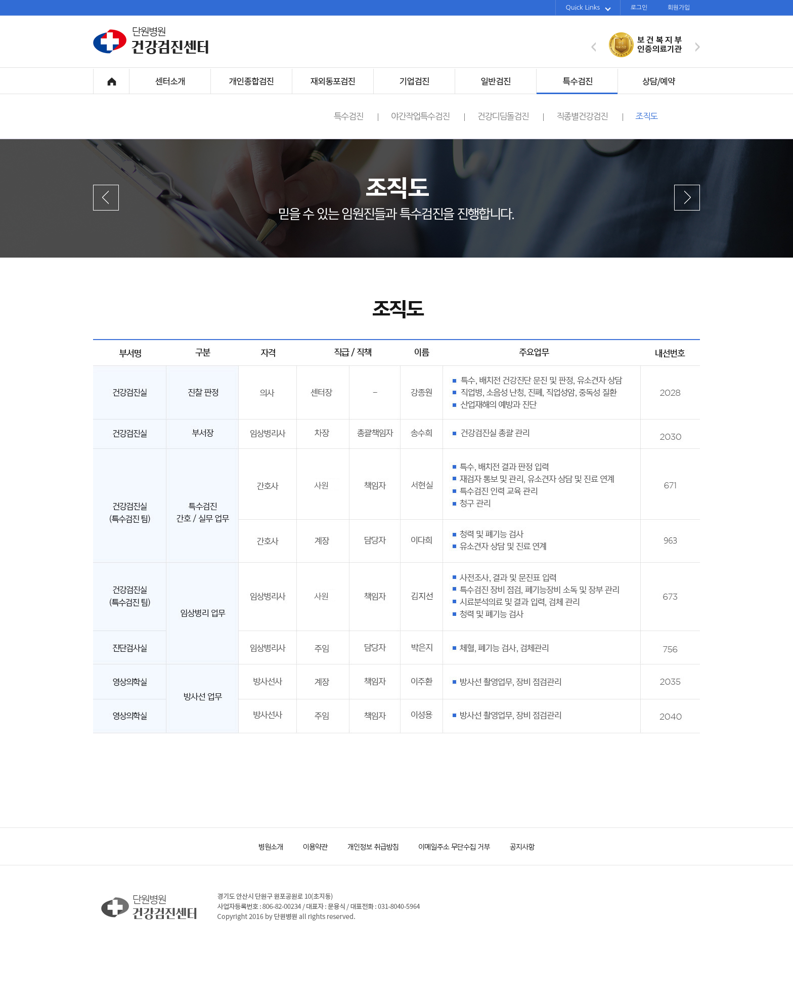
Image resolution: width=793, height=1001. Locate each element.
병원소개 (270, 845)
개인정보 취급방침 (369, 845)
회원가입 (679, 8)
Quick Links (588, 7)
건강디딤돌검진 (510, 116)
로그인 (639, 8)
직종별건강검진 (589, 116)
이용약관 (310, 845)
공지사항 (515, 845)
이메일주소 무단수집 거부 (450, 845)
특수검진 (356, 116)
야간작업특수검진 (428, 116)
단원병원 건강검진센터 (151, 52)
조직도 (646, 116)
